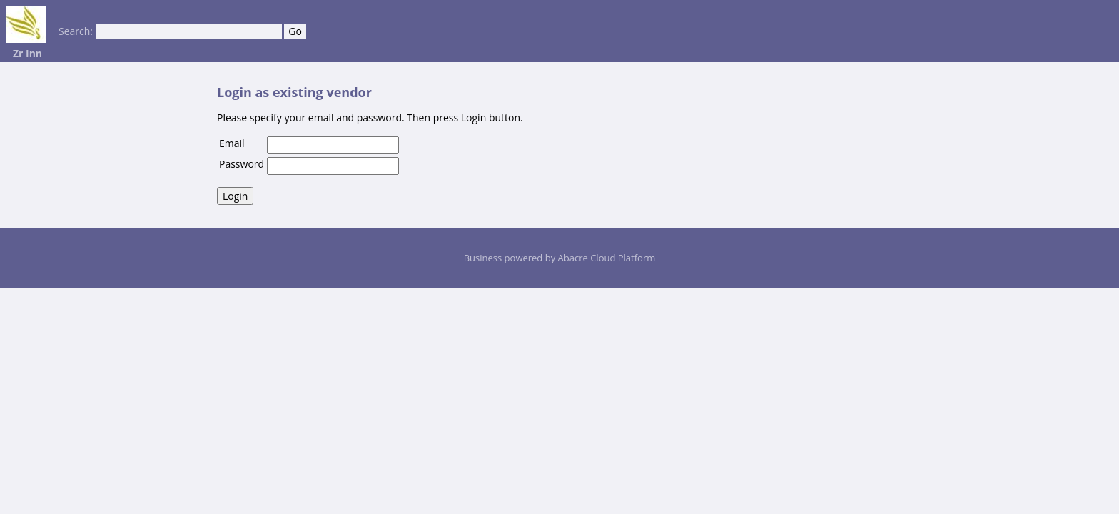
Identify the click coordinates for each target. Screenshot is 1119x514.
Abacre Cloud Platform (607, 257)
